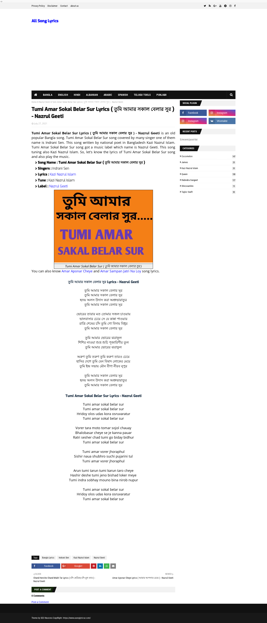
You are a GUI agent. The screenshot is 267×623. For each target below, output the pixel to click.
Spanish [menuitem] (123, 94)
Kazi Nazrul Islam (63, 174)
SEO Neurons (46, 618)
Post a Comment (40, 602)
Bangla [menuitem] (47, 94)
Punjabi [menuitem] (161, 94)
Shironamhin (208, 186)
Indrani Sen (64, 557)
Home (34, 102)
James (208, 162)
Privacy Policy (38, 5)
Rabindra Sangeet (208, 180)
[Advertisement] (133, 63)
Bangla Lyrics (48, 557)
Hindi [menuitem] (77, 94)
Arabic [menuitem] (108, 94)
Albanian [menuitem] (92, 94)
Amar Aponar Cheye (77, 271)
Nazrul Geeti (44, 102)
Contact (64, 5)
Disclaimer (52, 5)
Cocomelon (208, 156)
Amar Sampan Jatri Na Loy (120, 271)
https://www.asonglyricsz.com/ (77, 618)
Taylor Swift (208, 192)
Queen (208, 174)
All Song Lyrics (45, 21)
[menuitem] (36, 95)
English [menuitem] (63, 94)
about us (74, 5)
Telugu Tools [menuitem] (142, 94)
